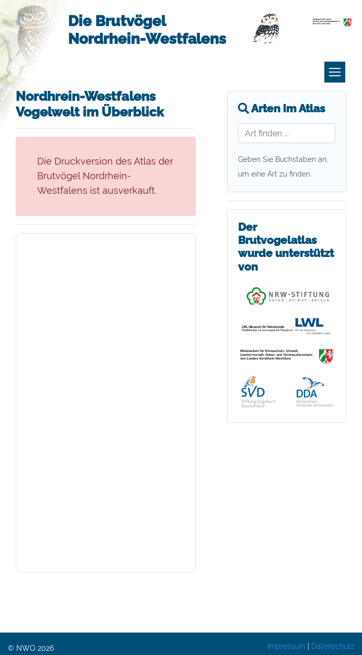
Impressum (286, 646)
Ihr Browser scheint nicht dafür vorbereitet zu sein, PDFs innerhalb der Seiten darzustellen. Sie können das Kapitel (106, 402)
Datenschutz (332, 646)
